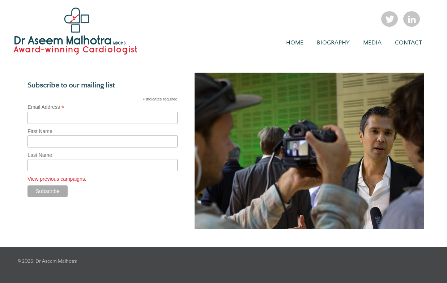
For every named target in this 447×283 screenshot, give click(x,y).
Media (372, 42)
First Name (39, 131)
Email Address (45, 107)
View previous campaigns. (56, 179)
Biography (333, 42)
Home (294, 42)
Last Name (39, 155)
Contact (408, 42)
